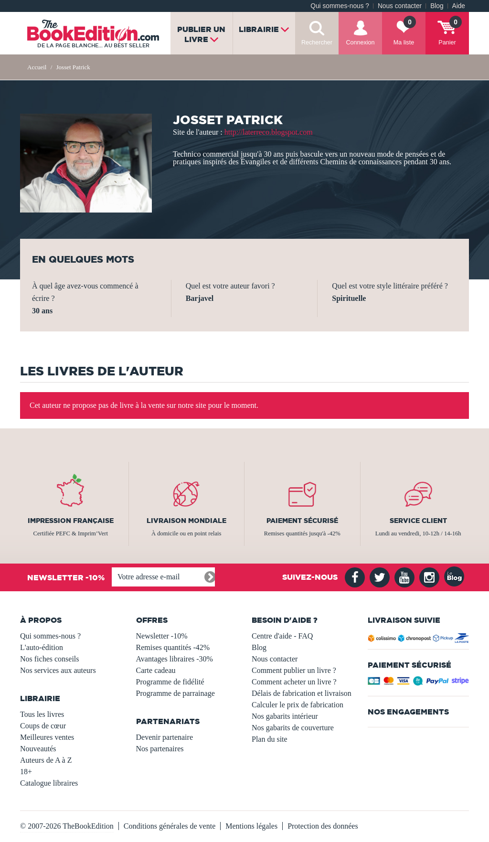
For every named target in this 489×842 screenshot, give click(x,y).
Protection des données (322, 826)
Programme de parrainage (175, 693)
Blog (436, 6)
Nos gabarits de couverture (293, 728)
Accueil (36, 67)
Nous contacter (400, 6)
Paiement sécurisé (302, 520)
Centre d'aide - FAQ (282, 636)
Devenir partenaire (164, 737)
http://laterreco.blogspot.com (268, 132)
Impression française (71, 520)
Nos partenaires (160, 749)
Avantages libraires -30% (174, 659)
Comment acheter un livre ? (294, 682)
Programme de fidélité (170, 682)
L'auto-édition (41, 647)
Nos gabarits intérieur (285, 716)
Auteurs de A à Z (46, 760)
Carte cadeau (156, 670)
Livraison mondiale (186, 520)
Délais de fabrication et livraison (301, 693)
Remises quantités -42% (173, 647)
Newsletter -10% (162, 636)
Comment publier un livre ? (294, 670)
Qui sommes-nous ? (339, 6)
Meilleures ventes (47, 737)
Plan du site (269, 739)
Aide (458, 6)
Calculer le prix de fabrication (297, 705)
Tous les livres (42, 714)
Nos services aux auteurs (58, 670)
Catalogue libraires (49, 783)
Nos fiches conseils (49, 659)
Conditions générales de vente (169, 826)
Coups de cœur (43, 726)
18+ (26, 771)
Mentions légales (251, 826)
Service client (418, 520)
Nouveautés (38, 749)
